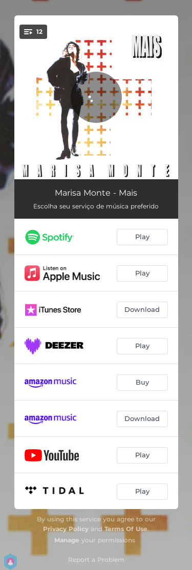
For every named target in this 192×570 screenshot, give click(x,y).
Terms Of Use (125, 529)
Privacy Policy (66, 529)
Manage (66, 540)
